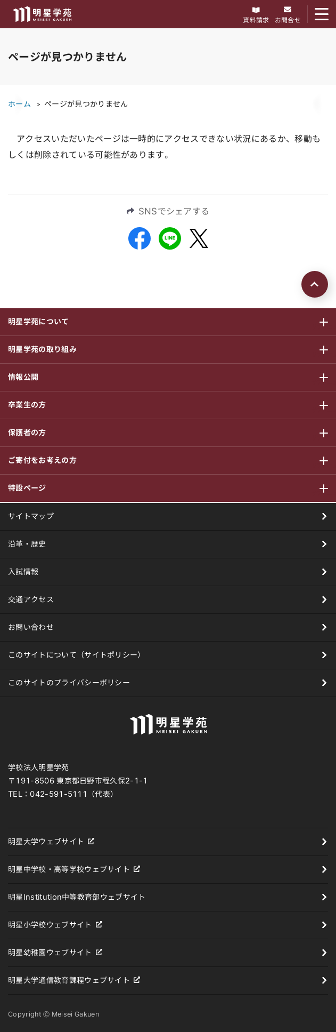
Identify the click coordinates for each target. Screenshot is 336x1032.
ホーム (19, 104)
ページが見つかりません (86, 104)
